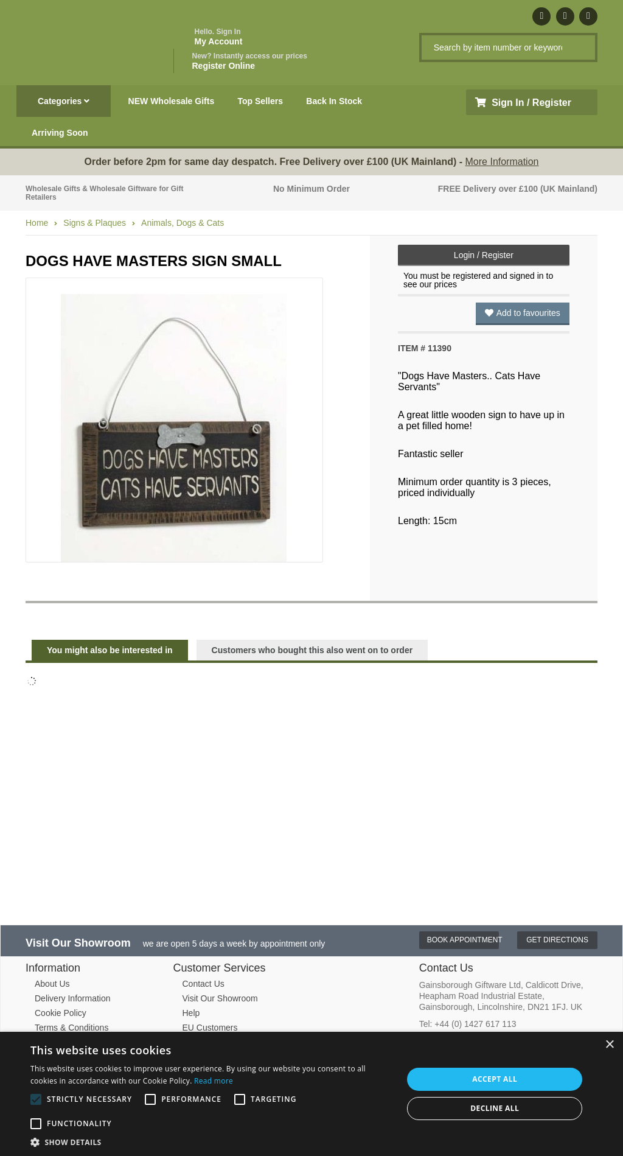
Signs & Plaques (94, 223)
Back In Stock (334, 101)
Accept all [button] (494, 1079)
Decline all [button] (494, 1108)
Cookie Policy (60, 1013)
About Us (52, 984)
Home (37, 223)
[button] (211, 1141)
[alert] (311, 1094)
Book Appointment (463, 940)
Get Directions (557, 940)
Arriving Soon (60, 133)
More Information (502, 161)
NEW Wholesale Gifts (171, 101)
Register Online (249, 61)
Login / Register (483, 255)
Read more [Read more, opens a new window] (213, 1081)
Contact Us (203, 984)
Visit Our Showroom (220, 998)
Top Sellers (260, 101)
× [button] (609, 1044)
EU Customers (210, 1027)
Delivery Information (73, 998)
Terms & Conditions (71, 1027)
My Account (219, 36)
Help (191, 1013)
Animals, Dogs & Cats (182, 223)
